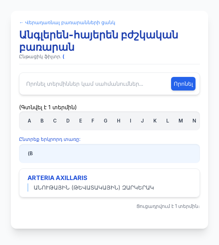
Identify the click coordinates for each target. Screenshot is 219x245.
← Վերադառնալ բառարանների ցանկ (67, 22)
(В (30, 153)
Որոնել (183, 83)
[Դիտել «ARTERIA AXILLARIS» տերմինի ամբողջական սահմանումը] (109, 183)
